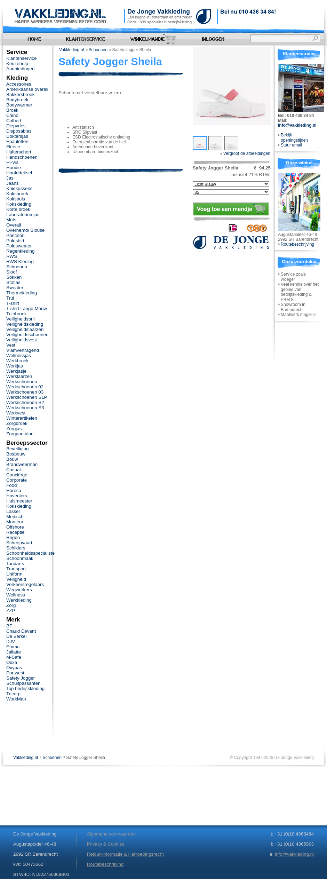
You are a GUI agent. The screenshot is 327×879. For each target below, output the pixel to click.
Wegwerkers (19, 589)
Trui (10, 298)
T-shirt (12, 303)
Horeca (13, 490)
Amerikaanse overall (27, 89)
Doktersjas (17, 136)
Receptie (15, 532)
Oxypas (14, 667)
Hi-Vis (12, 162)
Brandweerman (22, 464)
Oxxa (11, 662)
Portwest (15, 672)
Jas (10, 178)
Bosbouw (15, 454)
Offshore (15, 527)
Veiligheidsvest (21, 339)
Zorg (11, 605)
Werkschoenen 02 (24, 386)
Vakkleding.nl (71, 49)
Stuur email (291, 145)
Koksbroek (17, 193)
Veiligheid (16, 579)
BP (9, 625)
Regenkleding (20, 251)
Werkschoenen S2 (25, 402)
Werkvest (15, 412)
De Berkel (16, 636)
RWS (11, 256)
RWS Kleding (20, 261)
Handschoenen (22, 157)
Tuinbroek (16, 313)
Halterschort (18, 152)
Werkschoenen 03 (24, 392)
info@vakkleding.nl (297, 125)
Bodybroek (17, 99)
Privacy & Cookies (106, 844)
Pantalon (15, 235)
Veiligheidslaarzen (24, 329)
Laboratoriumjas (22, 214)
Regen (13, 537)
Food (11, 485)
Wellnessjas (18, 355)
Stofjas (13, 282)
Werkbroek (17, 360)
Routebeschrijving (297, 244)
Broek (12, 110)
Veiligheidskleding (24, 324)
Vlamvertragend (22, 350)
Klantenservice (21, 58)
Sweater (14, 287)
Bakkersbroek (20, 94)
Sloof (11, 272)
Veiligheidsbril (20, 319)
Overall (13, 225)
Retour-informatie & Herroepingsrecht (125, 854)
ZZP (10, 610)
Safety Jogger (20, 678)
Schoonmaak (19, 558)
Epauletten (17, 141)
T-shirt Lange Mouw (26, 308)
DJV (10, 641)
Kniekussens (19, 188)
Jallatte (13, 652)
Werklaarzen (19, 376)
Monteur (14, 521)
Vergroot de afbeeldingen (245, 153)
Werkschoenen (21, 381)
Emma (12, 646)
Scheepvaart (19, 542)
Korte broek (18, 209)
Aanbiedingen (20, 68)
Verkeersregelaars (25, 584)
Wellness (15, 594)
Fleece (13, 146)
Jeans (12, 183)
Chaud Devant (21, 631)
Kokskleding (18, 204)
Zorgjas (14, 428)
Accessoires (18, 84)
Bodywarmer (19, 105)
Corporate (16, 480)
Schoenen (98, 49)
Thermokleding (21, 292)
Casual (13, 469)
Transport (16, 568)
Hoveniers (16, 495)
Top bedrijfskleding (25, 688)
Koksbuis (15, 198)
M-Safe (13, 657)
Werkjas (14, 366)
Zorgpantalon (19, 433)
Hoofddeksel (19, 172)
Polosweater (19, 245)
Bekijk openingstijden (294, 138)
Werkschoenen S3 (25, 407)
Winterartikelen (21, 418)
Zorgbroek (16, 423)
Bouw (12, 459)
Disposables (19, 131)
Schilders (15, 548)
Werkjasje (16, 371)
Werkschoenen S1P (26, 397)
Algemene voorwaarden (111, 834)
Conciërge (16, 474)
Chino (12, 115)
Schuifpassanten (23, 683)
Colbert (13, 120)
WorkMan (16, 699)
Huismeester (19, 501)
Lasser (13, 511)
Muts (11, 219)
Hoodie (13, 167)
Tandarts (15, 563)
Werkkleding (19, 600)
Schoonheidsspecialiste (30, 553)
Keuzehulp (17, 63)
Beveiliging (17, 448)
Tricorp (13, 693)
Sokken (14, 277)
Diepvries (16, 125)
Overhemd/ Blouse (25, 230)
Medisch (15, 516)
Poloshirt (15, 240)
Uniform (14, 574)
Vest (10, 345)
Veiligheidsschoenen (27, 334)
